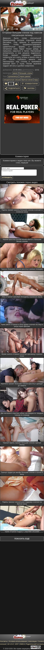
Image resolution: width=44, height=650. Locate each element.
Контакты (3, 641)
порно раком (25, 76)
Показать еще (22, 539)
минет (15, 73)
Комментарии (31, 83)
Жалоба (30, 88)
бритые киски (27, 80)
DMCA (22, 644)
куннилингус (13, 76)
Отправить (7, 177)
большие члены (25, 73)
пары (36, 80)
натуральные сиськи (12, 80)
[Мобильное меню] (2, 3)
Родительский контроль (35, 644)
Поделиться (14, 88)
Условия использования (18, 641)
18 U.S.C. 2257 (13, 644)
